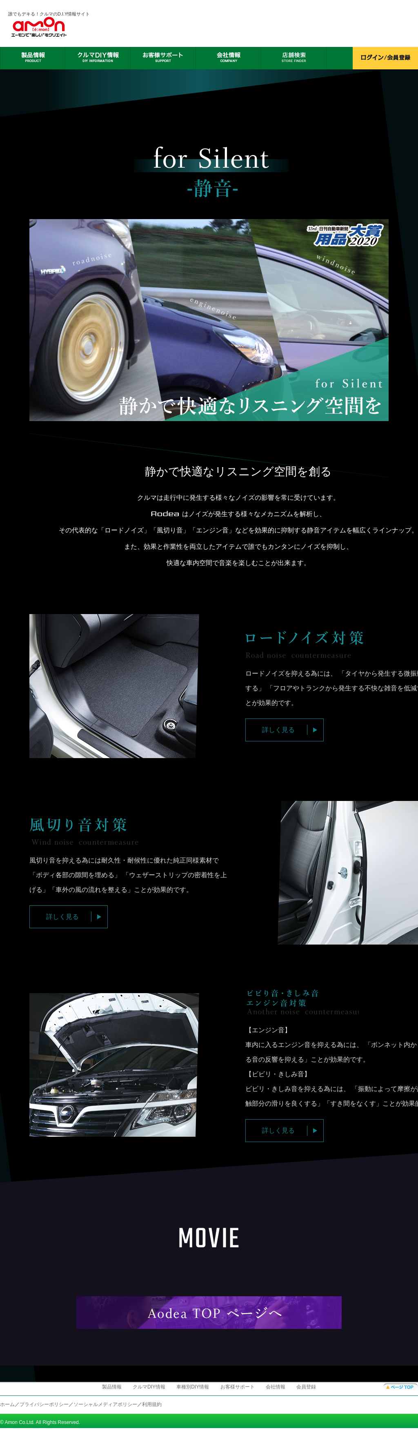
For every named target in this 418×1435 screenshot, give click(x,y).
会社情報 (275, 1387)
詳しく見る (278, 729)
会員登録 (306, 1387)
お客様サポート (237, 1387)
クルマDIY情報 (149, 1387)
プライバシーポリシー (44, 1404)
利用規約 (152, 1404)
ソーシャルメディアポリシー (105, 1404)
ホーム (7, 1404)
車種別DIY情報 (192, 1387)
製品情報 (112, 1387)
